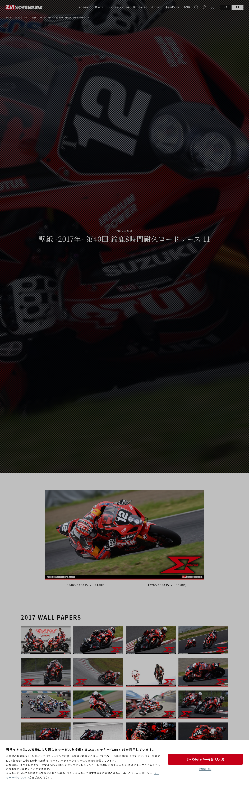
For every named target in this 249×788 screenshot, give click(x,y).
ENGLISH (205, 769)
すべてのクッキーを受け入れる (205, 759)
